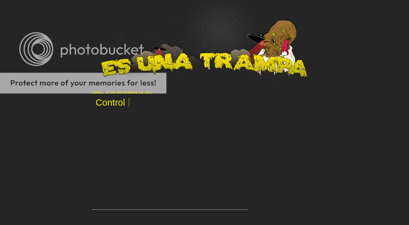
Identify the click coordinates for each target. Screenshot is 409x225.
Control (110, 102)
